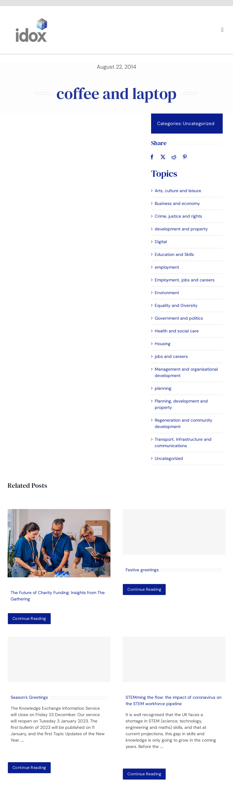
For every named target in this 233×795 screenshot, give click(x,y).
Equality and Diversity (175, 305)
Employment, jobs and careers (184, 280)
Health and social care (176, 331)
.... (22, 740)
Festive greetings (142, 569)
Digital (160, 241)
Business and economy (176, 203)
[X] (162, 157)
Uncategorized (198, 124)
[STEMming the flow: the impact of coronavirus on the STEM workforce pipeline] (174, 659)
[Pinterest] (184, 157)
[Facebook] (151, 157)
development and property (180, 229)
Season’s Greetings (29, 697)
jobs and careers (170, 356)
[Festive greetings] (174, 532)
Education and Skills (173, 254)
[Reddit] (173, 157)
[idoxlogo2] (32, 19)
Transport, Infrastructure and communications (182, 442)
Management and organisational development (185, 372)
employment (166, 267)
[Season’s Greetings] (59, 659)
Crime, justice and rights (177, 216)
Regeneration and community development (183, 423)
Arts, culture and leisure (177, 190)
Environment (166, 292)
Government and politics (178, 318)
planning (162, 388)
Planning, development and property (180, 404)
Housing (162, 343)
